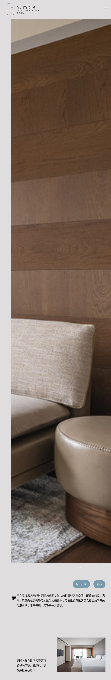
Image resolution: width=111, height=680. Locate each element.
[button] (79, 568)
